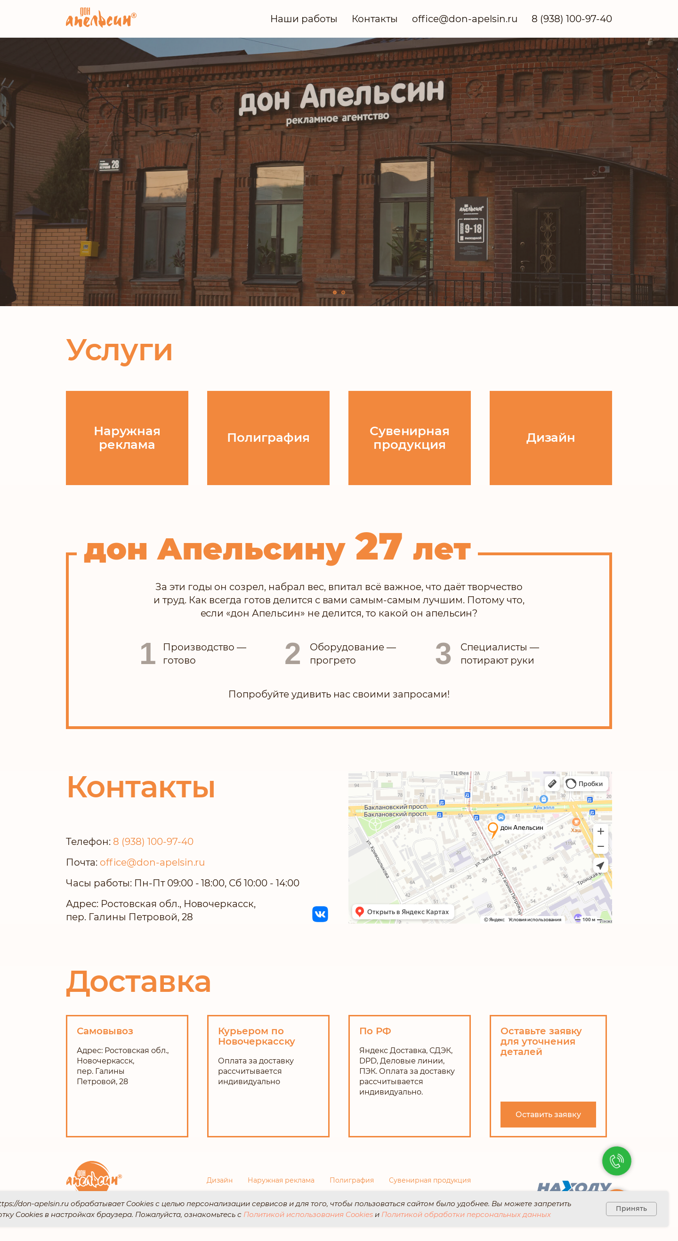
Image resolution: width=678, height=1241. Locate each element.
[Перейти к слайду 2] (343, 292)
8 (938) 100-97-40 (572, 18)
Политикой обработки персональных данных (466, 1214)
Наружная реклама (281, 1180)
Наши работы (304, 18)
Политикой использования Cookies (308, 1214)
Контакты (375, 18)
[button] (548, 1114)
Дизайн (220, 1180)
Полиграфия (352, 1180)
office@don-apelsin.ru (464, 18)
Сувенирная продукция (430, 1180)
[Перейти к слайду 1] (335, 292)
